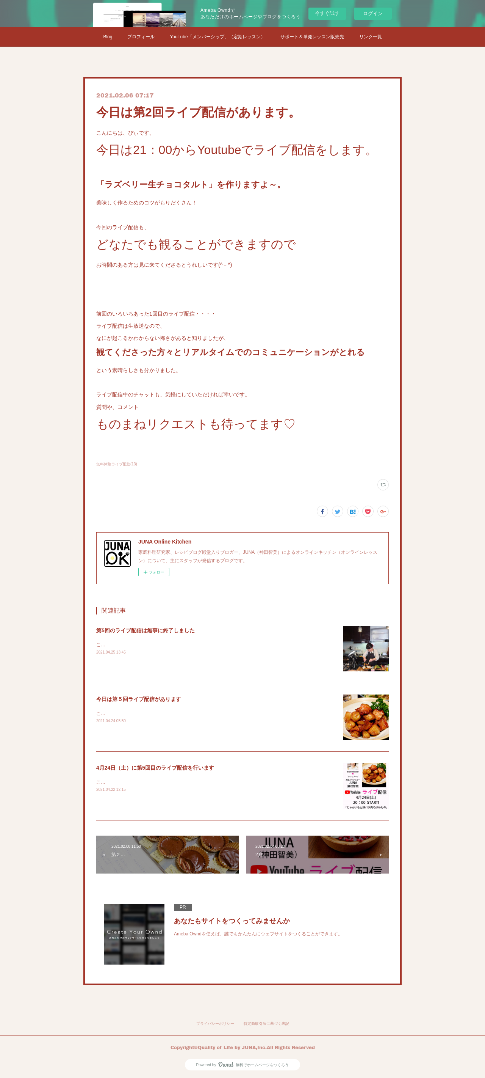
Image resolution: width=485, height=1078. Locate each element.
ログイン (373, 13)
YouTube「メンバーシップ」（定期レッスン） (217, 36)
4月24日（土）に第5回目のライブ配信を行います (155, 768)
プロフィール (141, 36)
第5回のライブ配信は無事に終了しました (145, 630)
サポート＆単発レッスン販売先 (312, 36)
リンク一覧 (370, 36)
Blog (107, 36)
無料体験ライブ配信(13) (116, 464)
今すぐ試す (327, 13)
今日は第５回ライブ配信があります (138, 699)
